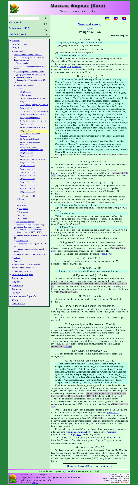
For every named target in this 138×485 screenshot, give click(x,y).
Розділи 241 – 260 (27, 200)
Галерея (16, 313)
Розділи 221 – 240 (27, 197)
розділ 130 (106, 254)
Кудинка (77, 434)
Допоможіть (69, 471)
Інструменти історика (22, 293)
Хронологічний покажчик (23, 285)
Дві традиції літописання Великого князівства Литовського (29, 79)
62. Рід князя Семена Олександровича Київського (31, 157)
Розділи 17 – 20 (26, 114)
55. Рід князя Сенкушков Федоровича (30, 143)
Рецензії (18, 278)
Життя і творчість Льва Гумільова (28, 56)
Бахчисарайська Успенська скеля (30, 75)
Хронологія (21, 218)
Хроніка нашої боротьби (24, 317)
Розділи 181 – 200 (27, 190)
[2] (34, 208)
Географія (21, 215)
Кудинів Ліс (83, 432)
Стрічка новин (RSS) (19, 28)
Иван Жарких (18, 325)
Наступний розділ (103, 466)
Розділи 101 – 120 (27, 176)
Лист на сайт (15, 22)
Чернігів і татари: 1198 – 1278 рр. (30, 247)
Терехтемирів (22, 66)
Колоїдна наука (19, 45)
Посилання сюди (17, 34)
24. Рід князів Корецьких (30, 124)
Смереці (35, 483)
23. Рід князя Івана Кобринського (33, 121)
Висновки (21, 229)
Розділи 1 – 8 (25, 96)
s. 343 (68, 346)
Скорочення (22, 232)
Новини (16, 41)
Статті (17, 274)
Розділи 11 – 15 (26, 107)
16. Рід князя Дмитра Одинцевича (34, 110)
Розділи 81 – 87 (26, 165)
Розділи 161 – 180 (27, 186)
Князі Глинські (22, 256)
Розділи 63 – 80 (26, 162)
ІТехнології (17, 305)
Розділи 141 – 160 (27, 183)
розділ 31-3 (112, 412)
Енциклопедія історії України (27, 282)
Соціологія (23, 222)
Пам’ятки (16, 301)
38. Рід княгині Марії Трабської (32, 135)
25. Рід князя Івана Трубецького (33, 128)
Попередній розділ (76, 466)
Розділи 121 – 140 (27, 179)
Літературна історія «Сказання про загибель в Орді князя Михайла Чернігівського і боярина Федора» (29, 241)
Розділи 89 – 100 (27, 172)
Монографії (19, 53)
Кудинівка (71, 432)
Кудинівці (111, 432)
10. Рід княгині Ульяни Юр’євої (32, 103)
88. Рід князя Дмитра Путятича (32, 169)
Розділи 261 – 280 (27, 204)
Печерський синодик (24, 89)
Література (17, 297)
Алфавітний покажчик (22, 289)
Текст (21, 93)
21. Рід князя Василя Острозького (34, 117)
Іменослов (23, 225)
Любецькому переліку (71, 66)
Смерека (16, 309)
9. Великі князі (26, 100)
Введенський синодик (25, 236)
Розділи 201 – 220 (27, 193)
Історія (15, 49)
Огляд (21, 211)
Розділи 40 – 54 (26, 138)
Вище (90, 466)
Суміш (15, 321)
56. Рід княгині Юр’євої (29, 147)
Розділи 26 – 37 (26, 131)
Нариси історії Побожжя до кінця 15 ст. (32, 271)
